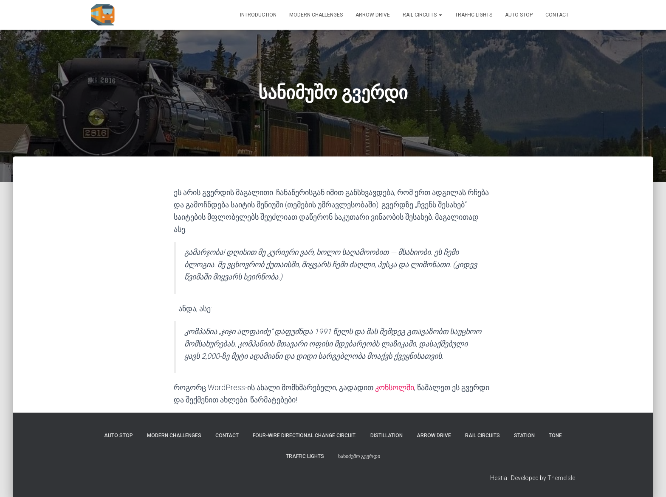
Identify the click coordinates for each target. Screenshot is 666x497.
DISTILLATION (386, 435)
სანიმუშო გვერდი (359, 456)
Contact (557, 15)
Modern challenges (316, 15)
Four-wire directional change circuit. (304, 435)
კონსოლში (394, 387)
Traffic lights (473, 15)
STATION (524, 435)
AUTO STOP (519, 15)
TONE (555, 435)
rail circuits (422, 15)
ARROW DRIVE (373, 15)
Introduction (258, 15)
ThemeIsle (561, 478)
